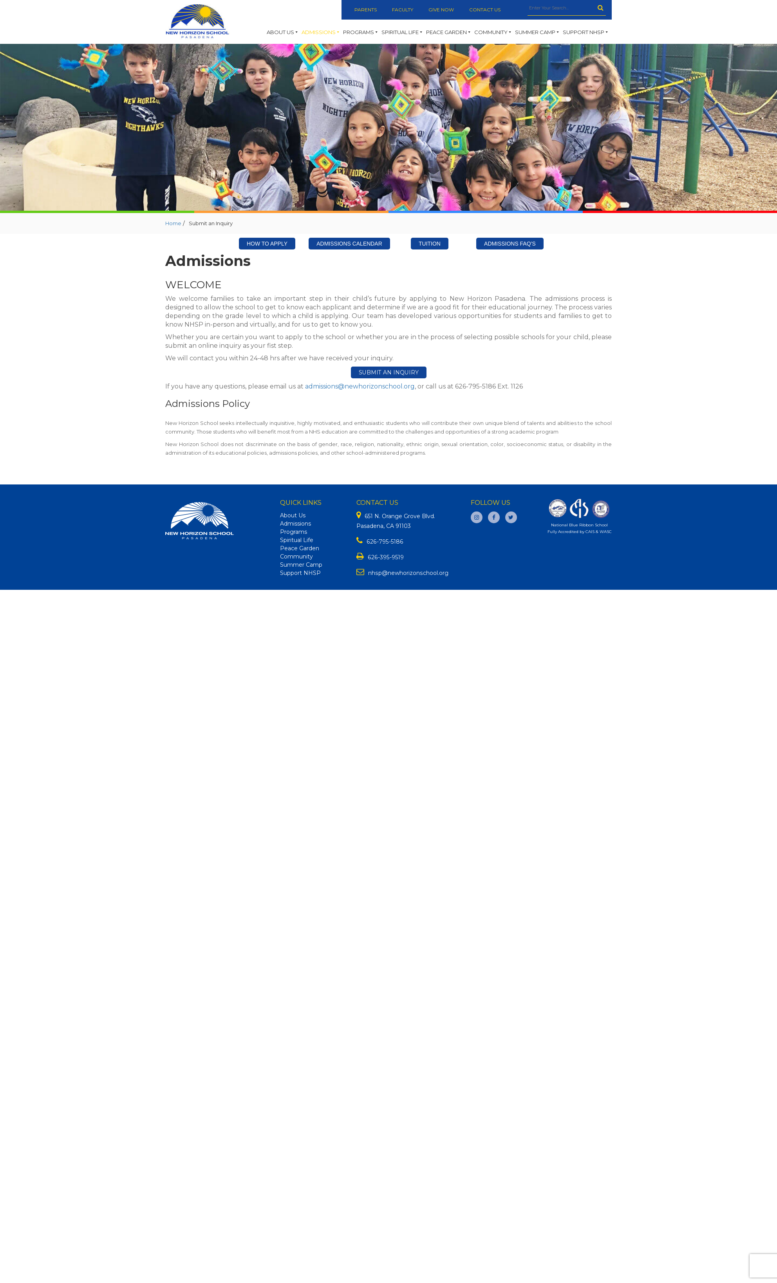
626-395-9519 (385, 557)
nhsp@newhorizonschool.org (408, 572)
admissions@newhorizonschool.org (360, 386)
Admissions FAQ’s (510, 243)
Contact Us (486, 10)
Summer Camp (537, 32)
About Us (283, 32)
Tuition (430, 243)
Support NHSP (586, 32)
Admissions (321, 32)
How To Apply (267, 243)
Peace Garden (449, 32)
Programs (361, 32)
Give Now (442, 10)
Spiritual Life (402, 32)
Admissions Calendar (349, 243)
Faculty (403, 10)
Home (173, 223)
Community (493, 32)
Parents (365, 10)
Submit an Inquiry (389, 372)
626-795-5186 (384, 541)
